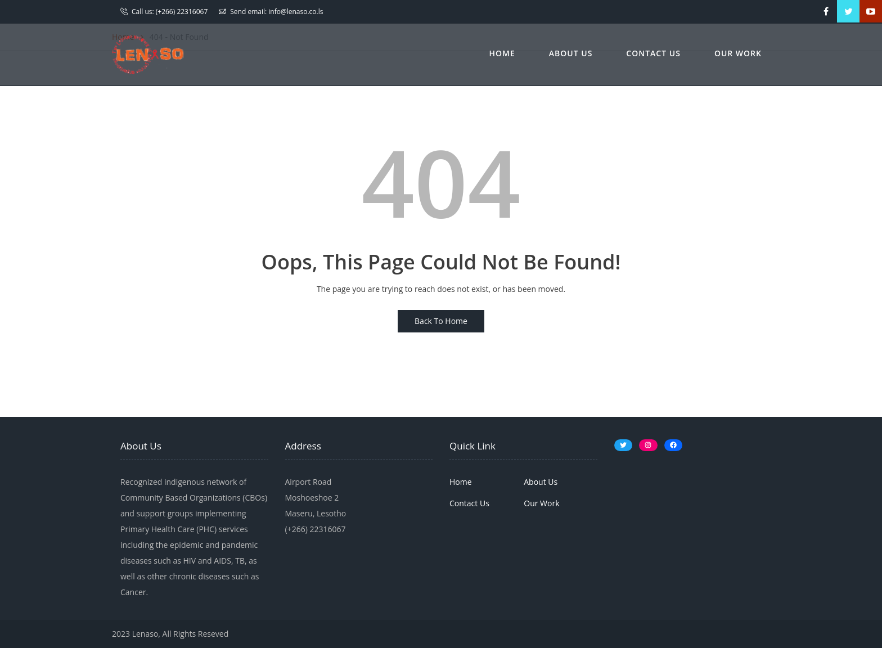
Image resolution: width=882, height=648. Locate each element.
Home (502, 53)
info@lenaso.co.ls (295, 11)
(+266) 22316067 (182, 11)
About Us (571, 53)
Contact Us (653, 53)
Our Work (738, 53)
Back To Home (441, 321)
